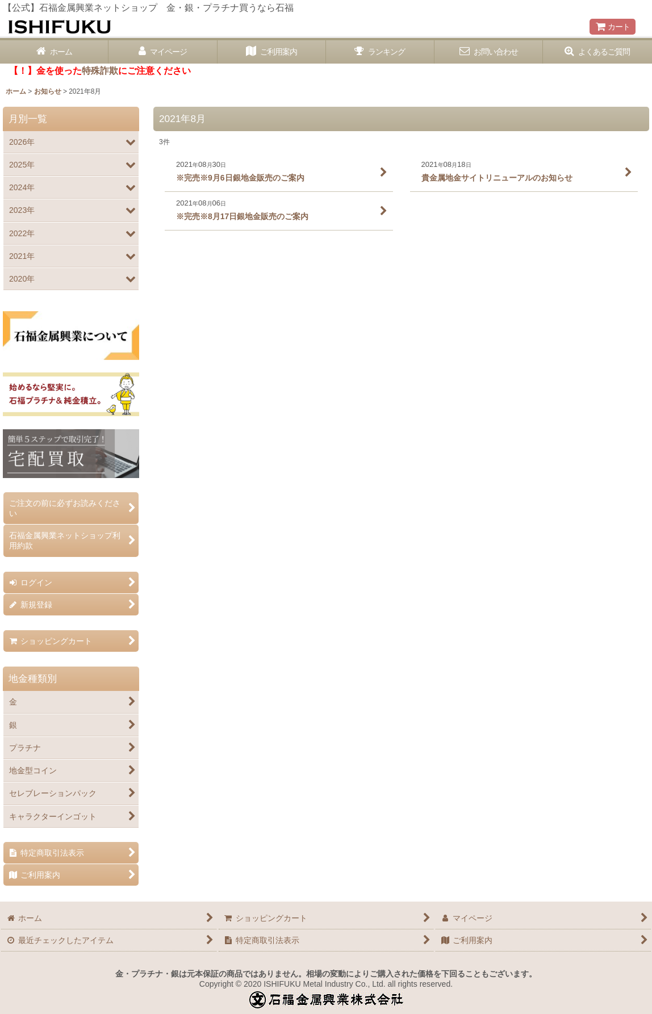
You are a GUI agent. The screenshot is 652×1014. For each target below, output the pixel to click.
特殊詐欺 (100, 71)
